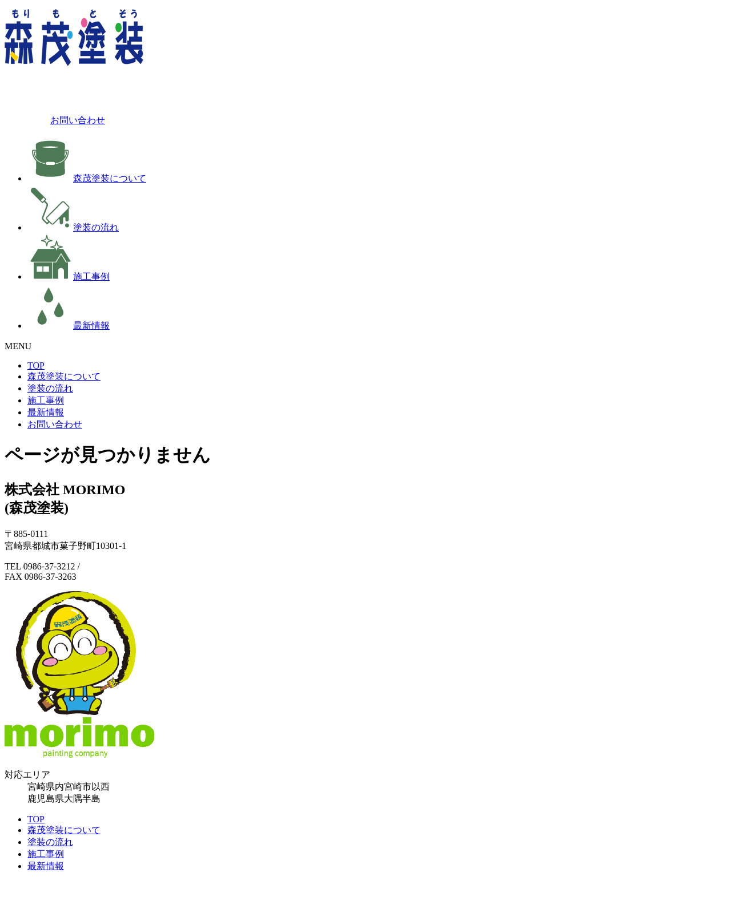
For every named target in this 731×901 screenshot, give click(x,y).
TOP (36, 365)
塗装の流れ (73, 227)
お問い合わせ (55, 120)
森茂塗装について (86, 178)
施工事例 (68, 276)
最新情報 (68, 325)
